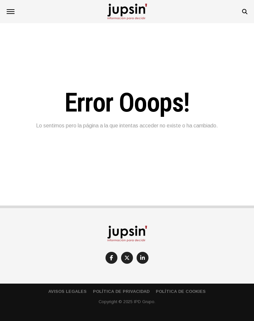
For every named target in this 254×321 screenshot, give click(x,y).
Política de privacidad (121, 291)
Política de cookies (181, 291)
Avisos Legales (67, 291)
